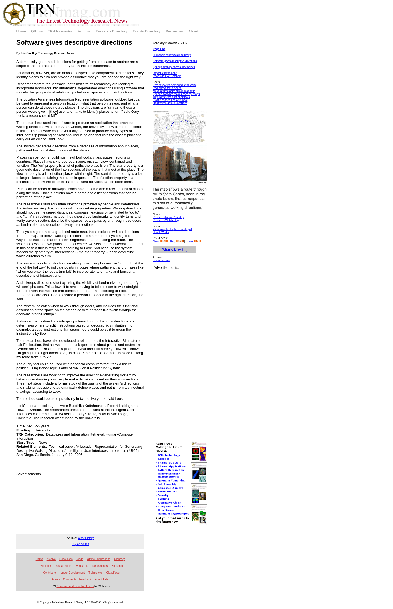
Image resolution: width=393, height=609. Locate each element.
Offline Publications (98, 559)
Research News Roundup (168, 217)
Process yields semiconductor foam (174, 85)
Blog (172, 241)
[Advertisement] (80, 484)
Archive (51, 559)
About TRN (101, 579)
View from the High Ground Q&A (172, 229)
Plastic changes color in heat (170, 100)
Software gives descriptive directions (175, 61)
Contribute (49, 572)
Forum (56, 579)
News (156, 241)
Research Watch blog (166, 220)
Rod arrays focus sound (167, 88)
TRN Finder (44, 565)
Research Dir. (63, 565)
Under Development (72, 572)
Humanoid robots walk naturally (172, 55)
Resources (66, 559)
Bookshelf (118, 565)
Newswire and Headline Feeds (75, 586)
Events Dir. (81, 565)
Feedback (85, 579)
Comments (69, 579)
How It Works (161, 232)
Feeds (79, 559)
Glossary (119, 559)
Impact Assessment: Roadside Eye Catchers (167, 75)
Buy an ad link (161, 260)
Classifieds (113, 572)
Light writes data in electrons (170, 103)
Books (189, 241)
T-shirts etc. (95, 572)
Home (39, 559)
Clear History (86, 538)
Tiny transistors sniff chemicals (171, 97)
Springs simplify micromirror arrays (174, 67)
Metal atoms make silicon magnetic (174, 91)
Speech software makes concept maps (176, 94)
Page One (159, 49)
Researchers (100, 565)
